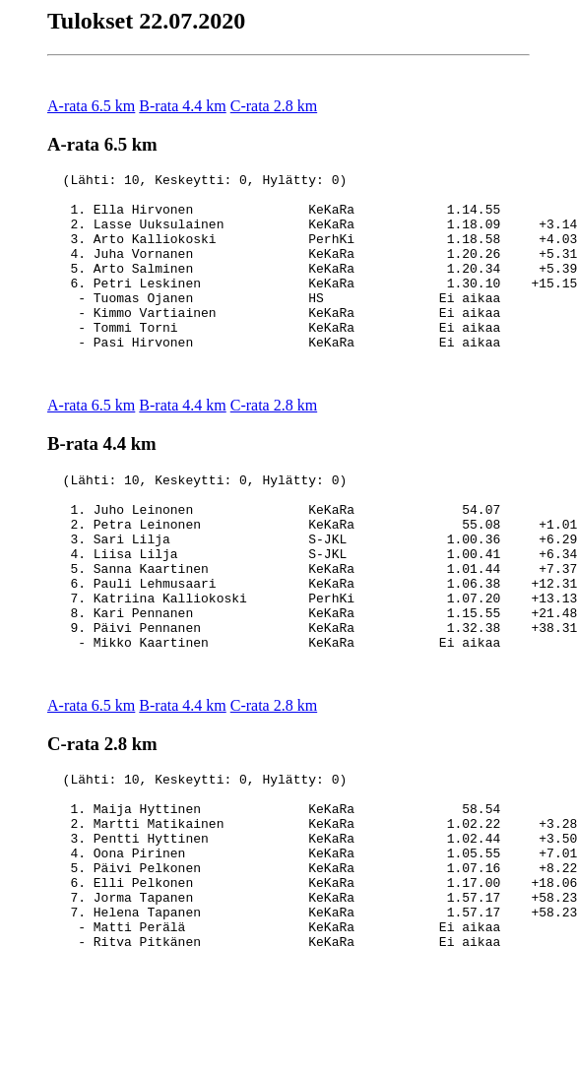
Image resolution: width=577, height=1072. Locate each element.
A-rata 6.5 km (91, 105)
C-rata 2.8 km (273, 105)
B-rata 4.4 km (182, 105)
